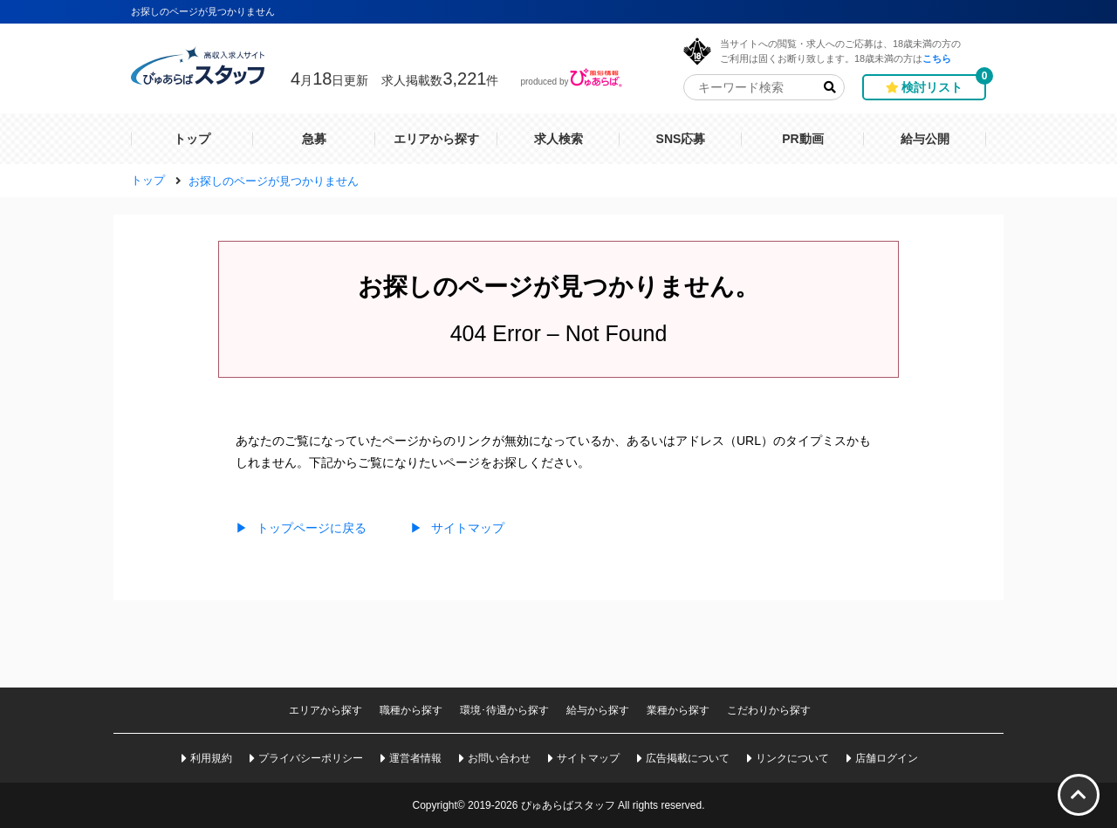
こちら (936, 58)
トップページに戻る (301, 528)
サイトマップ (457, 528)
